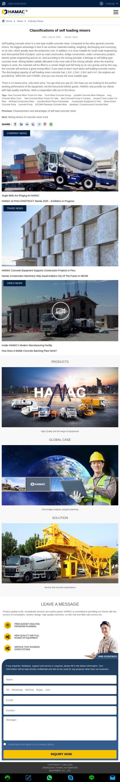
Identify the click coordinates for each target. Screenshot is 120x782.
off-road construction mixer (21, 101)
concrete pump (26, 104)
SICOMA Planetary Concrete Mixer (51, 104)
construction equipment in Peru (86, 101)
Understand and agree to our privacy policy (28, 744)
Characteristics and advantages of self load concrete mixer (44, 111)
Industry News (35, 21)
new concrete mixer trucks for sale (25, 95)
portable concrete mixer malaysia (89, 95)
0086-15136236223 (17, 4)
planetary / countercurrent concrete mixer (89, 104)
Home (9, 21)
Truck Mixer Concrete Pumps (58, 95)
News (20, 21)
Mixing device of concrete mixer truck (28, 117)
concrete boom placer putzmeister (53, 101)
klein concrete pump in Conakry (76, 98)
